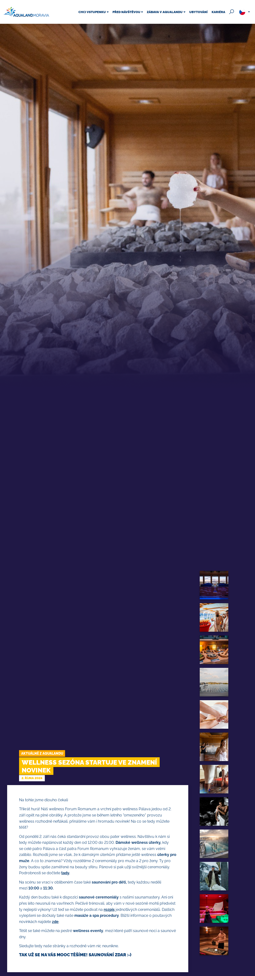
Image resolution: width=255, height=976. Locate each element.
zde (55, 921)
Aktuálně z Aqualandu (42, 753)
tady (65, 873)
